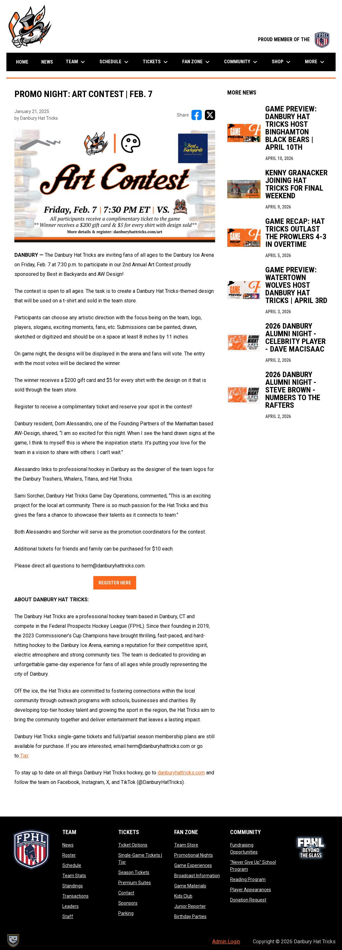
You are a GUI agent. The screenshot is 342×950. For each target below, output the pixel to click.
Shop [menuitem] (282, 62)
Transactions (75, 896)
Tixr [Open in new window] (23, 756)
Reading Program (248, 879)
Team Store (186, 844)
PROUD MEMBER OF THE (293, 39)
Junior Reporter (190, 906)
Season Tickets (133, 872)
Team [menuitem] (76, 62)
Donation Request (248, 899)
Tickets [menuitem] (156, 62)
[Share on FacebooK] (196, 115)
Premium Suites (134, 882)
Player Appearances (250, 889)
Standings (72, 885)
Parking (126, 913)
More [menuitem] (315, 62)
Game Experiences (193, 865)
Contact (126, 892)
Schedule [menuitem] (114, 62)
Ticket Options (132, 844)
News (68, 844)
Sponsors (127, 903)
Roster (69, 855)
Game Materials (190, 885)
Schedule (71, 865)
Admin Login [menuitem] (226, 942)
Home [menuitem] (22, 62)
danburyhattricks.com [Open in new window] (181, 773)
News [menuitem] (47, 62)
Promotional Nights (193, 855)
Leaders (70, 906)
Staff (67, 916)
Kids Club (183, 896)
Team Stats (74, 875)
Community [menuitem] (241, 62)
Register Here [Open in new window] (114, 583)
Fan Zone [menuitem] (196, 62)
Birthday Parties (190, 916)
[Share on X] (210, 115)
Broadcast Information (197, 875)
